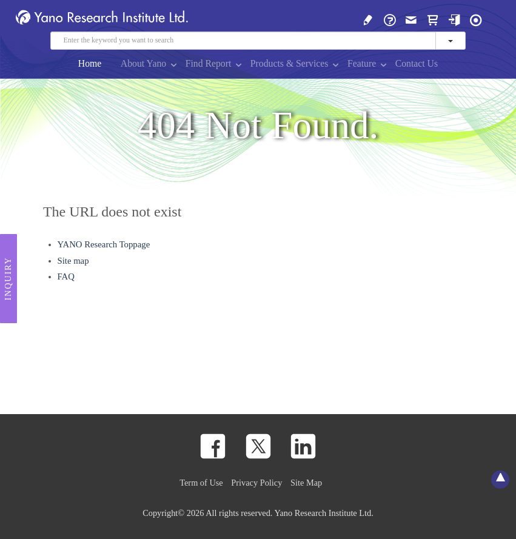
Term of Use (201, 482)
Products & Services (289, 63)
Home (90, 63)
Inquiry (8, 279)
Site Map (306, 482)
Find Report (209, 63)
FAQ (66, 276)
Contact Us (416, 63)
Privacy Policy (256, 482)
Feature (361, 63)
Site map (73, 261)
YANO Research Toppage (104, 244)
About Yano (143, 63)
